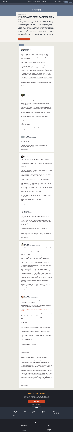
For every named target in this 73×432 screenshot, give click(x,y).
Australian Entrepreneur (28, 212)
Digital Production (22, 14)
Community (44, 1)
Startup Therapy (25, 412)
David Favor (26, 94)
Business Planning (15, 412)
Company (34, 411)
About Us (33, 414)
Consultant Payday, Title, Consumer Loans (30, 157)
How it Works (29, 1)
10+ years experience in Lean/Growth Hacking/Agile (32, 245)
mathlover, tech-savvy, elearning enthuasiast (31, 297)
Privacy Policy (44, 414)
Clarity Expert (26, 50)
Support (59, 1)
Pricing (34, 1)
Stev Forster (26, 211)
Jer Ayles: (26, 156)
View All (14, 415)
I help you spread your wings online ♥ (30, 137)
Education (39, 1)
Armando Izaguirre (27, 49)
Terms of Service (44, 412)
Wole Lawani (26, 244)
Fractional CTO (26, 95)
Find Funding (15, 414)
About (56, 1)
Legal (43, 411)
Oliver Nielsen (26, 136)
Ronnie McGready (27, 296)
